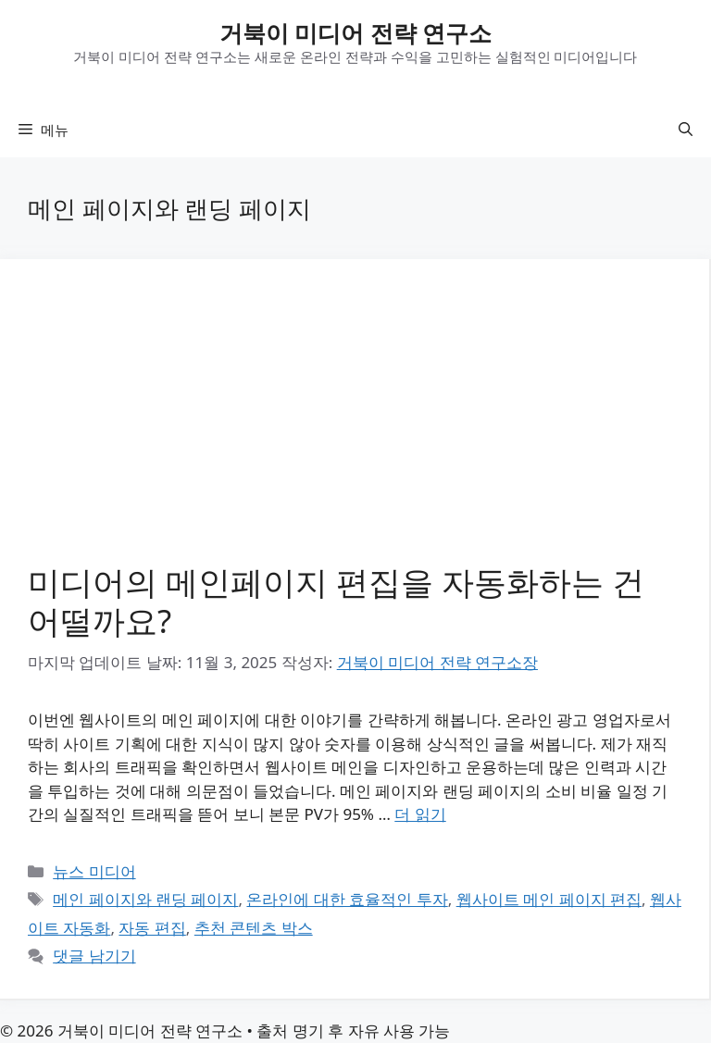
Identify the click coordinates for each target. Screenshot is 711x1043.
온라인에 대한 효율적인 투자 (346, 899)
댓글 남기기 (94, 955)
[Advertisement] (354, 425)
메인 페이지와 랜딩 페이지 (145, 899)
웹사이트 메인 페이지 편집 (549, 899)
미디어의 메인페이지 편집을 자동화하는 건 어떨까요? (336, 601)
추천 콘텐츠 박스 (253, 927)
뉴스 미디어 (94, 871)
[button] (685, 129)
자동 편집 (151, 927)
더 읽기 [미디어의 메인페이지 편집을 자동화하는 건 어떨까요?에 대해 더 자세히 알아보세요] (419, 814)
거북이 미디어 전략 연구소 (356, 32)
